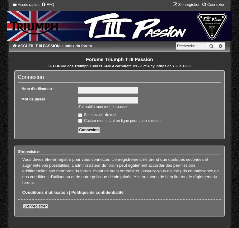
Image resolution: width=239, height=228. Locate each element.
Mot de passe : (34, 99)
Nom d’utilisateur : (37, 89)
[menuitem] (47, 4)
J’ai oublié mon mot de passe (102, 107)
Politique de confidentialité (97, 192)
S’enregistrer (35, 206)
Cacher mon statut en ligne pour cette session (119, 121)
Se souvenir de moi (97, 115)
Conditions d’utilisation (45, 192)
